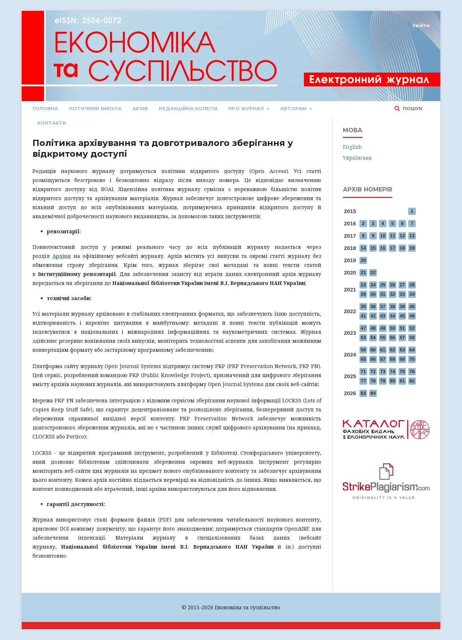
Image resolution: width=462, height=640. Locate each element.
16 (382, 248)
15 (372, 248)
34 (411, 294)
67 (382, 359)
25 (382, 284)
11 (392, 235)
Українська (357, 157)
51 (402, 328)
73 (382, 371)
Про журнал (246, 108)
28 (411, 284)
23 (363, 284)
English (352, 146)
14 (363, 248)
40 (411, 306)
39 (402, 306)
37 (382, 306)
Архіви (61, 255)
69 (402, 359)
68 (392, 359)
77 (363, 381)
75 (402, 371)
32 (392, 294)
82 (411, 381)
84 (372, 393)
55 (382, 337)
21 (363, 272)
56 (392, 337)
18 (402, 248)
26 (392, 284)
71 (363, 371)
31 (382, 294)
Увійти (421, 25)
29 (363, 294)
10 (382, 235)
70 (411, 359)
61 (382, 350)
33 (402, 294)
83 (363, 393)
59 (363, 350)
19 (411, 248)
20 (363, 260)
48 (372, 328)
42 (372, 316)
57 (402, 337)
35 (363, 306)
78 (372, 381)
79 (382, 381)
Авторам (294, 108)
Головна (45, 108)
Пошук (411, 108)
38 (392, 306)
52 (411, 328)
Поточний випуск (95, 108)
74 (392, 371)
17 (392, 248)
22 (372, 272)
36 (372, 306)
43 (382, 316)
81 (402, 381)
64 (411, 350)
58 (411, 337)
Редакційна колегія (188, 108)
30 (372, 294)
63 (402, 350)
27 (402, 284)
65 (363, 359)
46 (411, 316)
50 (392, 328)
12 (402, 235)
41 (363, 316)
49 (382, 328)
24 (372, 284)
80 (392, 381)
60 (372, 350)
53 (363, 337)
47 (363, 328)
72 (372, 371)
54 (372, 337)
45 (402, 316)
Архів (140, 108)
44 (392, 316)
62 (392, 350)
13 (411, 235)
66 (372, 359)
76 (411, 371)
